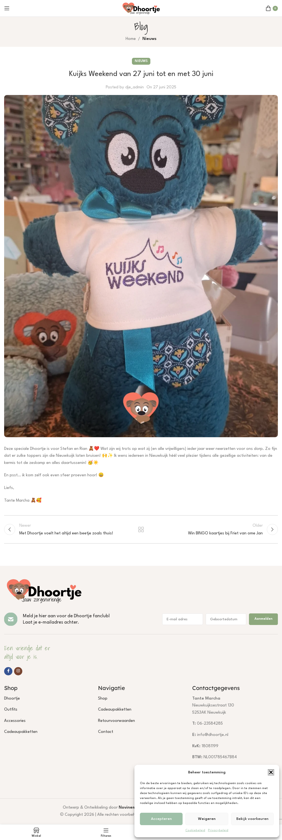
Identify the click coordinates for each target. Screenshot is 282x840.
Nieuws (149, 39)
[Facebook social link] (8, 672)
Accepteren (161, 819)
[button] (271, 772)
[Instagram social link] (18, 672)
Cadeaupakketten (20, 733)
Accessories (15, 722)
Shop (102, 699)
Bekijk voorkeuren (252, 819)
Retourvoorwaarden (116, 722)
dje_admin (134, 87)
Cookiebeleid (195, 830)
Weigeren (207, 819)
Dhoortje (12, 699)
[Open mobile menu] (6, 8)
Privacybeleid (218, 830)
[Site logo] (141, 8)
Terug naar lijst (141, 529)
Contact (105, 733)
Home (131, 39)
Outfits (10, 710)
